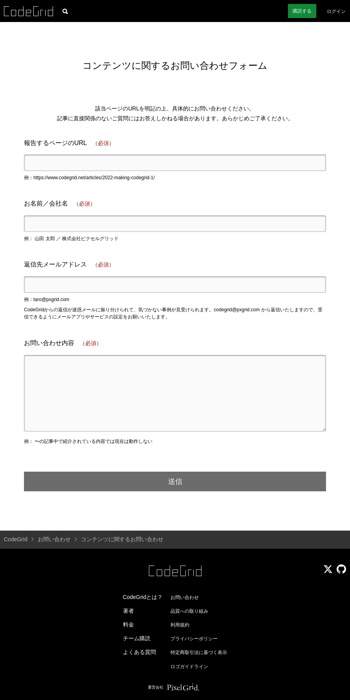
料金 (128, 624)
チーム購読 (136, 638)
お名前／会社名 (59, 204)
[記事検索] (65, 11)
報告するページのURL (69, 143)
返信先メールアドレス (69, 265)
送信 (175, 481)
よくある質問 (139, 652)
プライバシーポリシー (194, 638)
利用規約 (179, 625)
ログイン (336, 11)
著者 (128, 611)
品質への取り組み (189, 611)
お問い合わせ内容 (63, 343)
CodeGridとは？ (143, 597)
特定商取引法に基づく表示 (198, 652)
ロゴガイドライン (189, 666)
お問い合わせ (184, 597)
